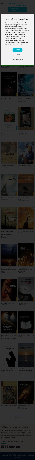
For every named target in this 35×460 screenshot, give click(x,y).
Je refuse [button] (17, 54)
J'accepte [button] (18, 50)
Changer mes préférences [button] (17, 59)
